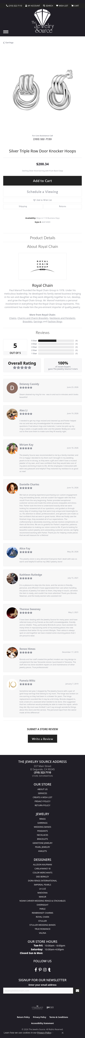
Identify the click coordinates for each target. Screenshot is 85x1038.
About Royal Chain (42, 246)
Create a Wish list (42, 797)
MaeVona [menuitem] (42, 892)
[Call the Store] (42, 772)
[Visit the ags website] (37, 1007)
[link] (14, 5)
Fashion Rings (55, 321)
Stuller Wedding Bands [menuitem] (42, 924)
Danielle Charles (29, 484)
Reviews (42, 332)
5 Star (34, 340)
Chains (12, 318)
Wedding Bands (42, 826)
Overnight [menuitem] (42, 904)
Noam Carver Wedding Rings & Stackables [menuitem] (42, 900)
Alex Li (23, 410)
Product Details (42, 237)
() (76, 340)
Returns (62, 206)
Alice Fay (24, 548)
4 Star (34, 343)
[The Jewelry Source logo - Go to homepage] (42, 20)
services (42, 793)
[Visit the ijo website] (50, 1007)
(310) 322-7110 (42, 139)
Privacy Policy (42, 801)
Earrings (9, 42)
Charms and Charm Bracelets (33, 318)
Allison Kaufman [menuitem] (42, 864)
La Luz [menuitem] (42, 888)
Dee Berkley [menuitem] (42, 876)
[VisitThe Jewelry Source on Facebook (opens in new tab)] (36, 970)
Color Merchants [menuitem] (42, 872)
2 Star (34, 350)
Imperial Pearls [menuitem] (42, 884)
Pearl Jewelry (42, 847)
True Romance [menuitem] (42, 928)
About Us (43, 789)
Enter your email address (42, 984)
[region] (42, 92)
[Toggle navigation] (6, 31)
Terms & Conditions (58, 1017)
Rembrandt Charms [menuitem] (42, 912)
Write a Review (42, 739)
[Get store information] (42, 776)
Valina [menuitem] (42, 932)
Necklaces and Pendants (62, 318)
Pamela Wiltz (27, 680)
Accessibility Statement (42, 1023)
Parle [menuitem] (42, 908)
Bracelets (27, 321)
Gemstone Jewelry (42, 843)
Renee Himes (27, 648)
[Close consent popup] (63, 1033)
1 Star (34, 353)
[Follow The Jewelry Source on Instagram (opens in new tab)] (45, 970)
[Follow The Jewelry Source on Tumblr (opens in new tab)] (49, 970)
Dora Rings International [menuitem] (42, 880)
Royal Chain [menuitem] (42, 916)
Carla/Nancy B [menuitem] (42, 868)
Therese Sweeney (30, 609)
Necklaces (42, 834)
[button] (32, 5)
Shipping (23, 206)
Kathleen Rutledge (30, 574)
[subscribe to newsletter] (77, 991)
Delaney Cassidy (29, 384)
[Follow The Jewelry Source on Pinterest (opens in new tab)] (40, 970)
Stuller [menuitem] (42, 920)
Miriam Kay (26, 444)
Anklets (42, 851)
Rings (42, 818)
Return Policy (42, 805)
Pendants (42, 830)
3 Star (34, 347)
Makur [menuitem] (42, 896)
